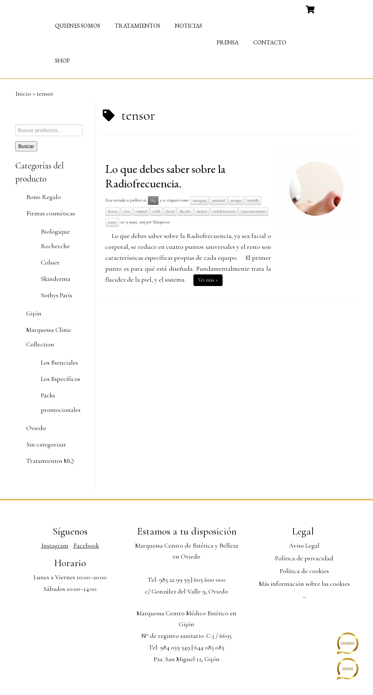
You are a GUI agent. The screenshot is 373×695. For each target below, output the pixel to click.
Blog (153, 200)
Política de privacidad (304, 558)
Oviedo (36, 428)
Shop (62, 60)
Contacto (269, 42)
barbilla (253, 200)
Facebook (86, 545)
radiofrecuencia (224, 211)
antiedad (218, 200)
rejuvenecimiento (253, 211)
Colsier (50, 262)
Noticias (188, 25)
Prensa (228, 42)
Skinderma (55, 279)
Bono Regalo (43, 197)
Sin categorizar (46, 444)
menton (202, 211)
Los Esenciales (59, 362)
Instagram (54, 545)
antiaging (199, 200)
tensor (112, 222)
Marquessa (161, 222)
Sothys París (56, 295)
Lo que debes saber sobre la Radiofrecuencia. (165, 176)
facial (170, 211)
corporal (141, 211)
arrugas (236, 200)
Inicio (23, 94)
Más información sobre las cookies (304, 584)
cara (126, 211)
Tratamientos (137, 25)
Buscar (26, 146)
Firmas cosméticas (50, 213)
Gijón (34, 313)
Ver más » (208, 280)
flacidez (185, 211)
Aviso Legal (304, 545)
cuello (156, 211)
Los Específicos (60, 379)
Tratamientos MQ (50, 461)
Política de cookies (304, 571)
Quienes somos (77, 25)
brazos (112, 211)
